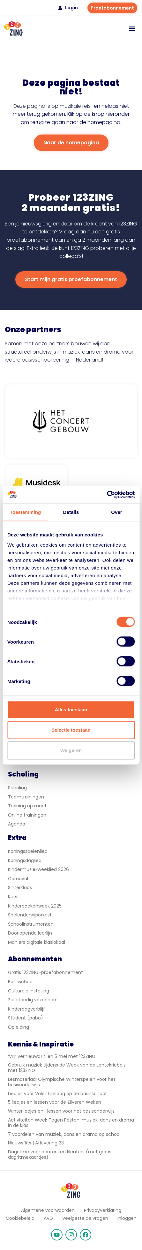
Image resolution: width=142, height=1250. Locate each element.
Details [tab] (71, 512)
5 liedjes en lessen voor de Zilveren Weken (54, 1102)
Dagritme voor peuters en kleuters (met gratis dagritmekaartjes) (59, 1154)
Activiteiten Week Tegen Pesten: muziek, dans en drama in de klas (71, 1123)
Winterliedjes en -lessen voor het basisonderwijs (61, 1111)
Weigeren (71, 750)
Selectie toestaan (71, 730)
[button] (132, 28)
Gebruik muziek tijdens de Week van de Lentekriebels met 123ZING (67, 1068)
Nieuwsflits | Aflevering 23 (36, 1143)
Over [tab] (116, 512)
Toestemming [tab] (25, 512)
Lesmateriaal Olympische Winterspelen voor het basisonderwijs (62, 1082)
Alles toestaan (71, 709)
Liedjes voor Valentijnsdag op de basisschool (57, 1093)
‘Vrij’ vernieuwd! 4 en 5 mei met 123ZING (51, 1056)
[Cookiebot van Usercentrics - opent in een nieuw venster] (107, 494)
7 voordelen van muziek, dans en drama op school (64, 1134)
